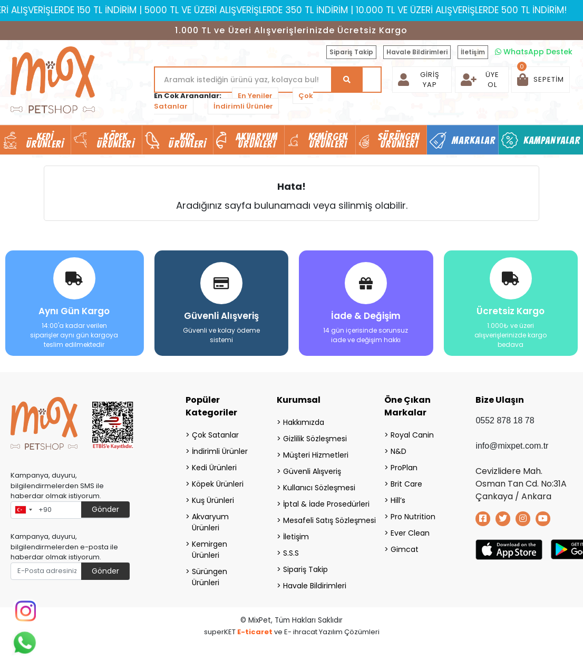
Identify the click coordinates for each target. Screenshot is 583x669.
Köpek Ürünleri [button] (115, 140)
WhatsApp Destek (533, 51)
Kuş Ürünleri (213, 500)
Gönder (105, 509)
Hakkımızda (303, 421)
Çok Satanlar (215, 434)
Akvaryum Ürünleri (210, 521)
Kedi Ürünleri (214, 467)
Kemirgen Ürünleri (209, 549)
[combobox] (23, 509)
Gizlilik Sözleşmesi (315, 438)
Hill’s (398, 500)
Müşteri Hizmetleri (315, 454)
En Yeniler (255, 96)
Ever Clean (410, 532)
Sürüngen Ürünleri (209, 576)
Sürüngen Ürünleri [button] (399, 140)
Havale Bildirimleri (417, 51)
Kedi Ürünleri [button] (45, 140)
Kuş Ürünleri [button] (187, 140)
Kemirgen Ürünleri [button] (328, 140)
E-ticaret (255, 631)
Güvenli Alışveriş (312, 471)
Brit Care (406, 483)
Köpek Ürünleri (218, 483)
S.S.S (291, 552)
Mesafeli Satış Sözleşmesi (320, 520)
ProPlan (404, 467)
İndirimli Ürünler (243, 106)
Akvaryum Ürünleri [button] (257, 140)
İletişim (473, 51)
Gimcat (405, 549)
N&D (398, 450)
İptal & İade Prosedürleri (320, 503)
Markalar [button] (473, 140)
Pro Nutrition (413, 516)
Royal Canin (412, 434)
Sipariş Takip (351, 51)
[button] (540, 79)
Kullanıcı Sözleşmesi (319, 487)
